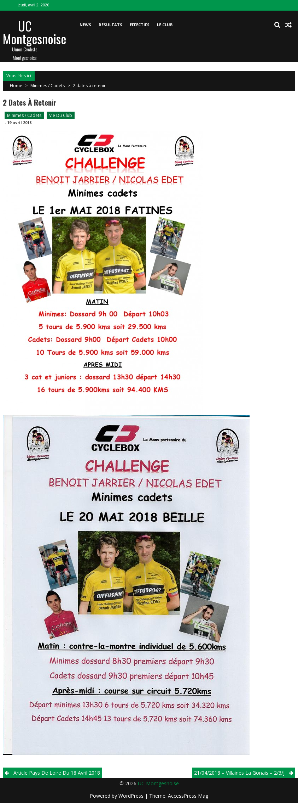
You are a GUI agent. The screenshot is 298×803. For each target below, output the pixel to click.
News (85, 24)
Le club (165, 24)
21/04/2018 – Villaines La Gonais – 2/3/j (239, 772)
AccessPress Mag (188, 795)
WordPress (131, 795)
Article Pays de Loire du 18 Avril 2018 (56, 772)
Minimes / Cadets (47, 86)
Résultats (110, 24)
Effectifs (140, 24)
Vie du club (60, 115)
